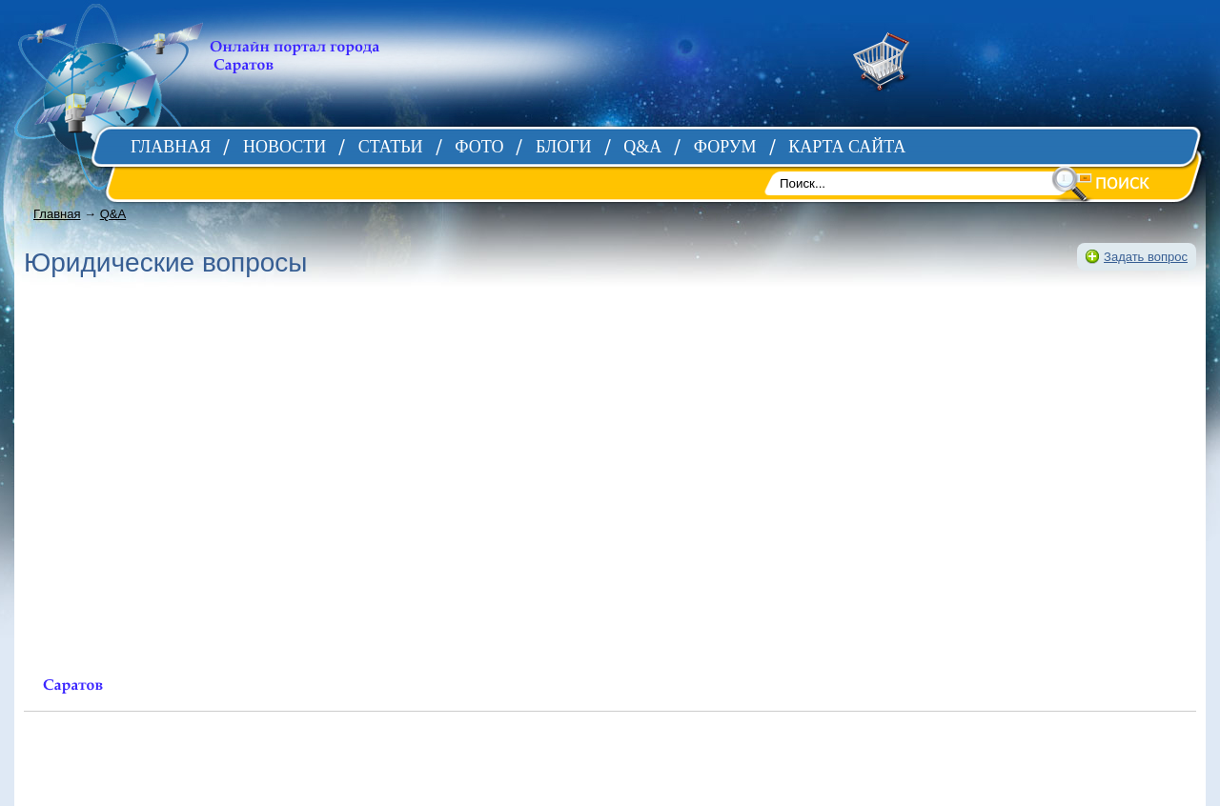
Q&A (113, 214)
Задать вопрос (1146, 257)
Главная (56, 214)
